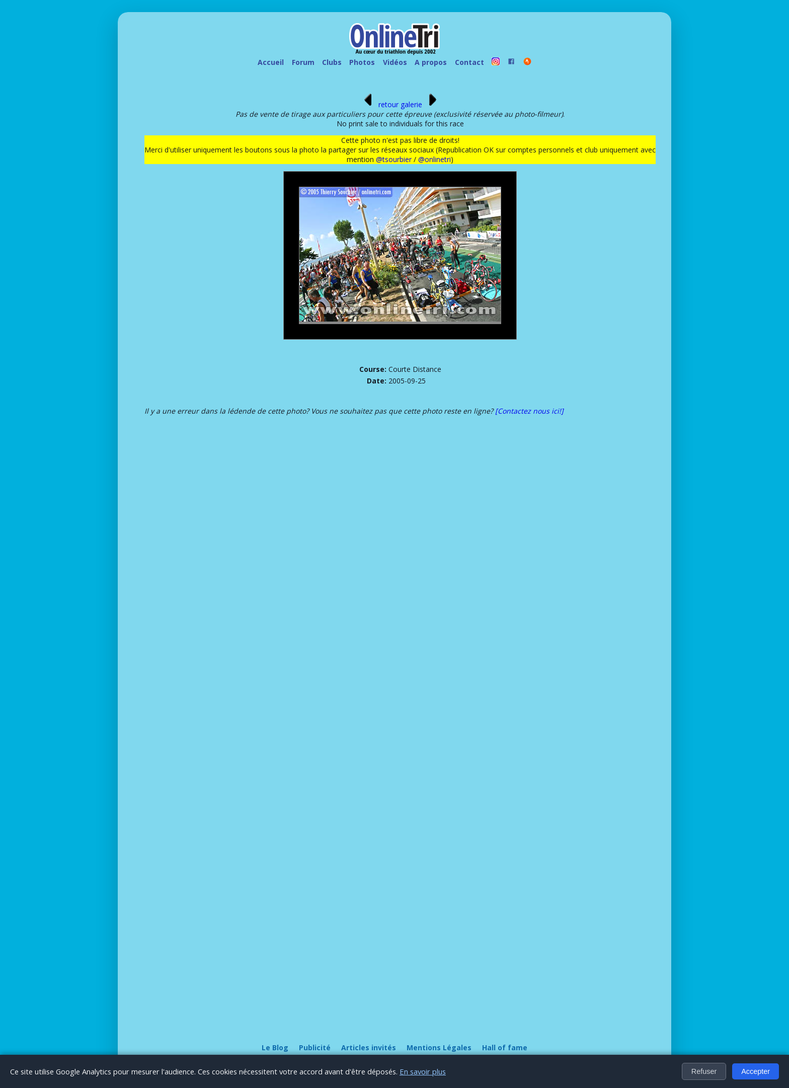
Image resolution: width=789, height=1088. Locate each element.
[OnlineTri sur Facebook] (511, 62)
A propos (431, 62)
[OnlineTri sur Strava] (527, 62)
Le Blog (275, 1047)
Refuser (704, 1071)
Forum (303, 62)
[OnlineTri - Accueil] (394, 40)
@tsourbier (394, 159)
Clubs (332, 62)
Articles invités (368, 1047)
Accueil (271, 62)
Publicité (315, 1047)
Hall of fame (504, 1047)
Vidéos (395, 62)
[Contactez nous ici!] (529, 411)
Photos (362, 62)
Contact (469, 62)
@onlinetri (434, 159)
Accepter (755, 1071)
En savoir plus (423, 1071)
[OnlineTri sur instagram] (495, 62)
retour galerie (400, 104)
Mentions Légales (439, 1047)
